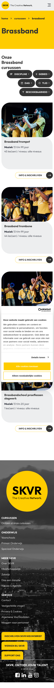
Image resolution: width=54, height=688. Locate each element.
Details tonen (38, 357)
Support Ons (12, 655)
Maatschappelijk (11, 569)
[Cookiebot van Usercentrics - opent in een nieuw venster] (38, 310)
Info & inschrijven (27, 141)
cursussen (20, 18)
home (4, 18)
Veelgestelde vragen (13, 605)
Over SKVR (7, 563)
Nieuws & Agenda (11, 585)
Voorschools (8, 537)
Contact (6, 600)
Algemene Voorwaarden (15, 617)
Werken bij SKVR (14, 645)
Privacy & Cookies (11, 611)
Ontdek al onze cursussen (16, 523)
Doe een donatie (11, 580)
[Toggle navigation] (49, 5)
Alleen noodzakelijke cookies (27, 375)
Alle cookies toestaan (27, 366)
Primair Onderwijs (11, 543)
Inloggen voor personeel (15, 622)
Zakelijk (5, 574)
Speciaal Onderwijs (12, 548)
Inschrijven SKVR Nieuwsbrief (23, 636)
